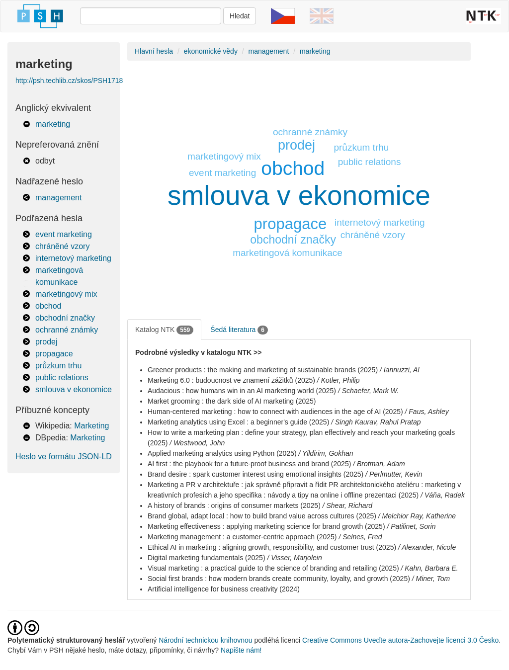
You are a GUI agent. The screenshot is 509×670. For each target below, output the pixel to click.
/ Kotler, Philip (338, 380)
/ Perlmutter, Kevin (393, 474)
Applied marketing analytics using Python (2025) (222, 453)
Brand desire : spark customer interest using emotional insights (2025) (255, 474)
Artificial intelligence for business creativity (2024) (224, 589)
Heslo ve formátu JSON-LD (63, 456)
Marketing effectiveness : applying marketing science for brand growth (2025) (266, 526)
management (58, 197)
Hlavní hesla (154, 51)
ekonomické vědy (211, 51)
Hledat (240, 16)
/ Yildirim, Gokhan (326, 453)
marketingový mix (66, 294)
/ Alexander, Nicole (427, 547)
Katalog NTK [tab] (164, 330)
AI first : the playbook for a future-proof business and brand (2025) (249, 464)
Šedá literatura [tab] (239, 330)
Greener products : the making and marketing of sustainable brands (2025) (263, 370)
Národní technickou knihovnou (205, 640)
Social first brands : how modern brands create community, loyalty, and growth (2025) (279, 579)
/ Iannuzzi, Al (400, 370)
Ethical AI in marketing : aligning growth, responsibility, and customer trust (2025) (272, 547)
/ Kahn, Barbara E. (429, 568)
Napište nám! (241, 650)
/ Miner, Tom (431, 579)
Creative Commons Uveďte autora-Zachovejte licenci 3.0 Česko (400, 640)
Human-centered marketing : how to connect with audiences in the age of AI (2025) (275, 412)
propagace (54, 353)
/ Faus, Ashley (427, 412)
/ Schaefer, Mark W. (368, 391)
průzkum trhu (58, 365)
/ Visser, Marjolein (294, 558)
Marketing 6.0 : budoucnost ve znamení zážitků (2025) (231, 380)
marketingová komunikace (287, 253)
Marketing (91, 425)
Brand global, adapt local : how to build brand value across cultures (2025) (262, 516)
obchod (48, 306)
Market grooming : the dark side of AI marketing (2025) (232, 401)
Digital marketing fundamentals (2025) (206, 558)
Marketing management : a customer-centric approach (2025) (242, 537)
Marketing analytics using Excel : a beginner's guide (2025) (238, 422)
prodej (46, 341)
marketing (52, 124)
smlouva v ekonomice (73, 389)
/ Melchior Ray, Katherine (417, 516)
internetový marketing (73, 258)
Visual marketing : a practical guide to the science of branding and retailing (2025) (273, 568)
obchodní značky (65, 318)
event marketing (63, 234)
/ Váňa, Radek (443, 495)
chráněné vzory (62, 246)
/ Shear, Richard (347, 505)
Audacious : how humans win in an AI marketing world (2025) (242, 391)
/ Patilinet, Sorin (411, 526)
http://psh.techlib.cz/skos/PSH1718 (69, 80)
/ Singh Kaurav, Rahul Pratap (376, 422)
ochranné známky (66, 330)
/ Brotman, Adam (379, 464)
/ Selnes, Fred (360, 537)
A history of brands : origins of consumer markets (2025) (234, 505)
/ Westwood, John (197, 443)
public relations (61, 377)
